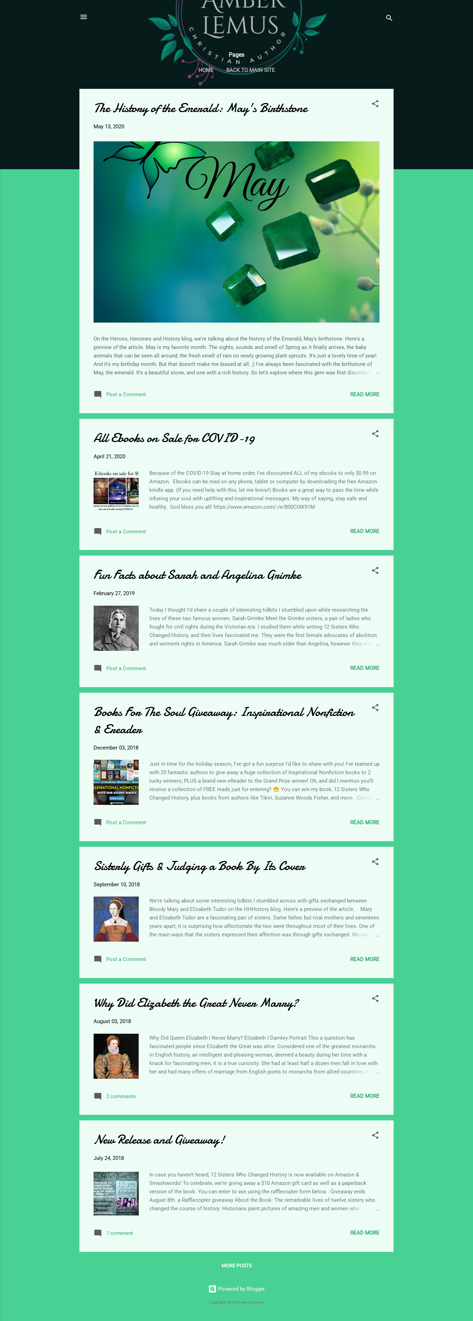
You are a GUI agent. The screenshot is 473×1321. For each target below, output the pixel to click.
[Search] (389, 19)
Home (206, 70)
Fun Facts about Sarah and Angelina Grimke (197, 574)
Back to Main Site (250, 70)
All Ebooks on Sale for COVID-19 (174, 438)
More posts (237, 1265)
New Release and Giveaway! (159, 1139)
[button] (375, 104)
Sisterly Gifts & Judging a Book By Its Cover (199, 866)
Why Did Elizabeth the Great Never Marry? (196, 1002)
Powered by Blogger (236, 1289)
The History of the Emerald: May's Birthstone (200, 108)
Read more (364, 394)
